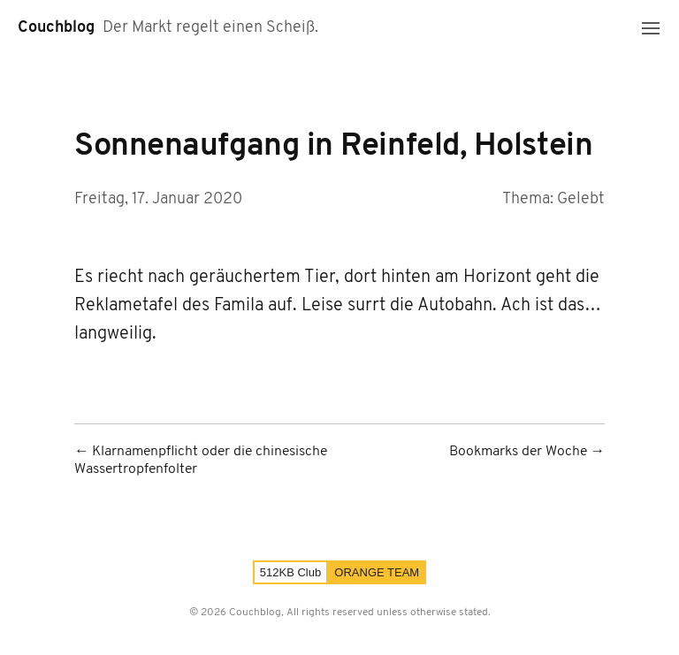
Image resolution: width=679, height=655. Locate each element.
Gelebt (581, 199)
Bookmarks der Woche (518, 452)
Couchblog (56, 27)
